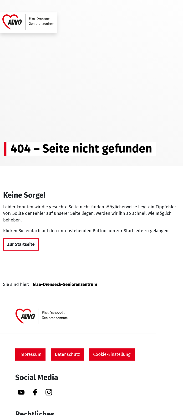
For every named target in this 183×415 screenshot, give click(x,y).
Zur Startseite (21, 244)
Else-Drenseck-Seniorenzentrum (65, 284)
